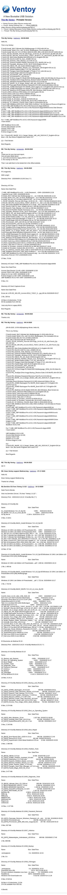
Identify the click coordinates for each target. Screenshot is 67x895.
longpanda (20, 149)
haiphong (17, 38)
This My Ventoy (8, 20)
